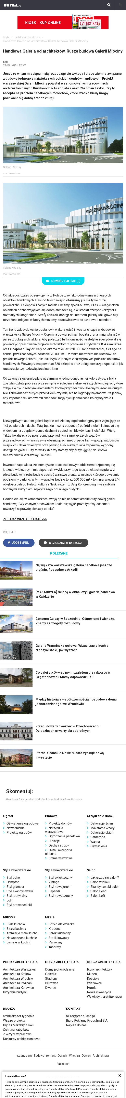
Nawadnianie (16, 828)
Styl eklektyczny (60, 877)
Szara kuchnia (16, 929)
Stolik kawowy (59, 938)
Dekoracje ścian (101, 823)
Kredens (55, 929)
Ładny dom (24, 1055)
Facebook (63, 1063)
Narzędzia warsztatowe (54, 830)
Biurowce (51, 983)
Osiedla (50, 974)
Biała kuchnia (16, 924)
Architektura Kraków (17, 974)
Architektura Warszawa (19, 969)
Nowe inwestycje (99, 992)
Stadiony (51, 979)
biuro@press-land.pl (80, 1016)
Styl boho (13, 877)
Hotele (92, 988)
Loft (9, 900)
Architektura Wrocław (18, 979)
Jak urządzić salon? (104, 877)
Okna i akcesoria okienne (58, 852)
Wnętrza (74, 1055)
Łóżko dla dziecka (61, 924)
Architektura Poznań (17, 983)
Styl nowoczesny (61, 896)
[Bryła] (12, 5)
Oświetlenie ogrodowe (23, 823)
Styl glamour (15, 887)
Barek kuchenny (60, 933)
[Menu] (120, 5)
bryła (6, 37)
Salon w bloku (100, 882)
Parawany (55, 942)
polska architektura (27, 37)
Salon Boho (98, 891)
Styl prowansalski (19, 905)
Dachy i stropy (59, 845)
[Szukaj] (109, 5)
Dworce (50, 988)
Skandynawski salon (104, 887)
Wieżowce (94, 983)
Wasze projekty (14, 1020)
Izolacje (54, 841)
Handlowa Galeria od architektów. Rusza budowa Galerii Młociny (45, 41)
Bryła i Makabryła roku (18, 1025)
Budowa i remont (45, 1055)
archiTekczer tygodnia (18, 1016)
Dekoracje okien (101, 832)
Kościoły (93, 979)
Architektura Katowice (18, 988)
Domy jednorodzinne (59, 969)
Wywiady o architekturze (104, 997)
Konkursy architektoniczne (21, 1039)
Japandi (54, 891)
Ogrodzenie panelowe (64, 836)
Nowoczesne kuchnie (22, 938)
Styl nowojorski (59, 887)
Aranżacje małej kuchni (22, 933)
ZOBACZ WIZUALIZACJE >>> (25, 519)
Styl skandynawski (20, 891)
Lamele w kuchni (18, 942)
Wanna (95, 842)
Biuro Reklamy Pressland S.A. (87, 1020)
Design (86, 1055)
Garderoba (97, 837)
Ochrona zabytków (16, 1030)
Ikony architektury (99, 969)
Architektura (101, 1055)
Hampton (13, 882)
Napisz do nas (76, 1025)
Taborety (55, 947)
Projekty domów (60, 823)
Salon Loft (97, 896)
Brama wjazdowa (61, 858)
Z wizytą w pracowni (17, 1034)
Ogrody (62, 1055)
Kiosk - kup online (63, 22)
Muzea (92, 974)
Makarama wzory (102, 828)
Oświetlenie (98, 846)
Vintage (54, 882)
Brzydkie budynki (15, 992)
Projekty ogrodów (19, 832)
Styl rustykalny (17, 896)
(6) (63, 281)
